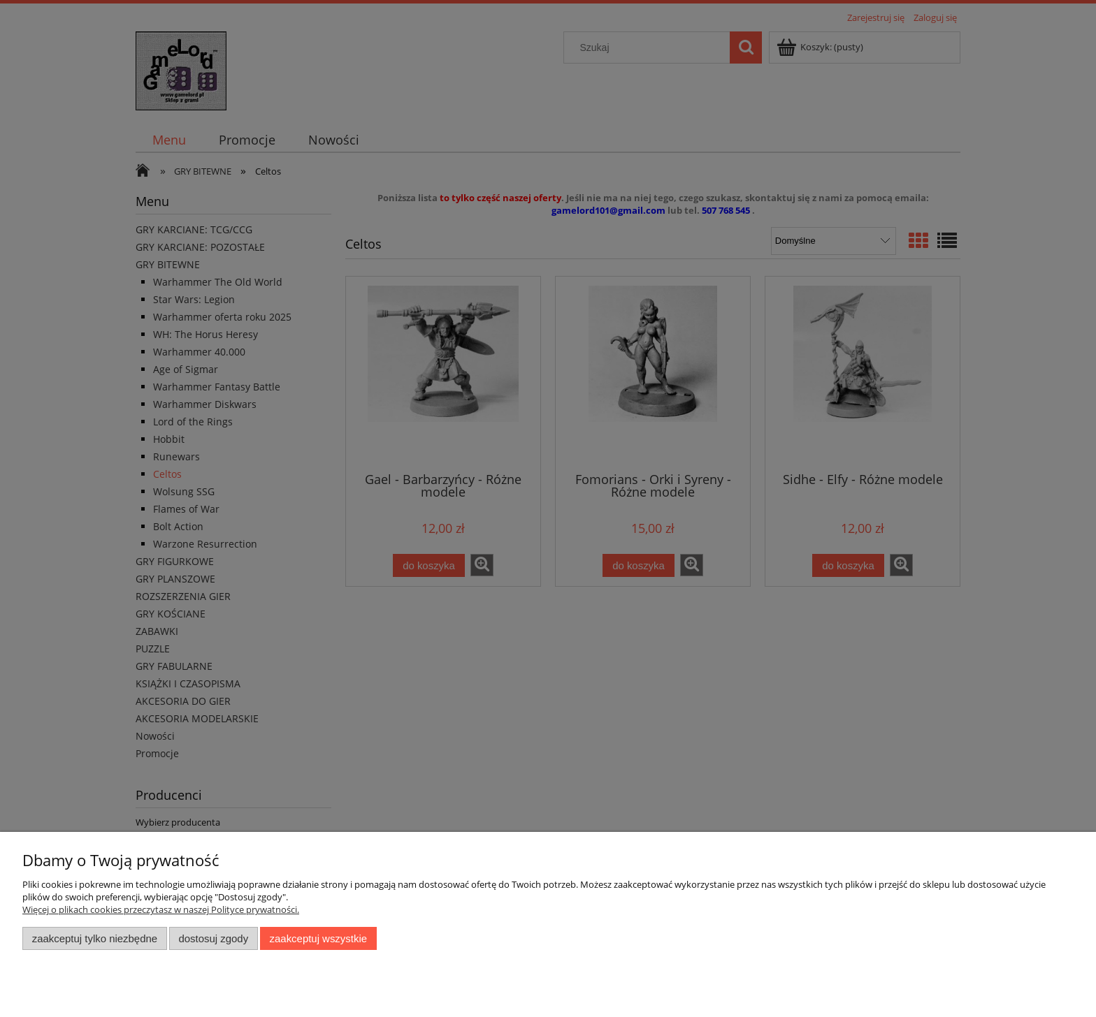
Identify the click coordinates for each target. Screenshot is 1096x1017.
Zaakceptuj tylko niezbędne (94, 938)
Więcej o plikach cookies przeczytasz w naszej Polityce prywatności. (160, 909)
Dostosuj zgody (213, 938)
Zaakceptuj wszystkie (318, 938)
